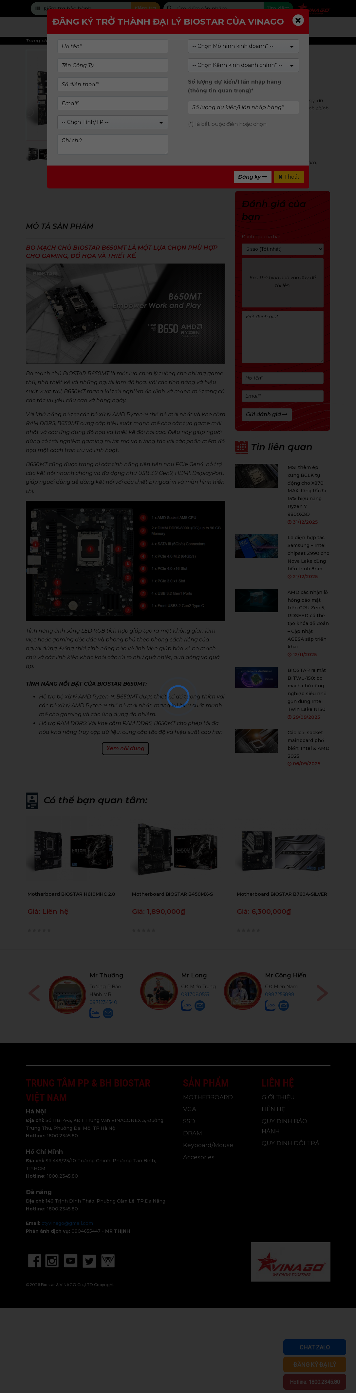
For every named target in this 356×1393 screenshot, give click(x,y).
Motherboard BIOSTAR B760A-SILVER (282, 894)
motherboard (271, 163)
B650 (186, 163)
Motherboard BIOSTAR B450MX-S (172, 894)
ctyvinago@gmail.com (67, 1223)
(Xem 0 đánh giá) (217, 67)
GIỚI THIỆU (278, 1097)
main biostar (190, 170)
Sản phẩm (133, 27)
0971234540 (103, 1002)
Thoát (289, 177)
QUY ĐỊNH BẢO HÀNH (284, 1126)
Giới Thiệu (232, 27)
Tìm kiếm (278, 8)
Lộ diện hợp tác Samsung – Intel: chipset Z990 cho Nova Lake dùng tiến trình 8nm (308, 553)
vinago (216, 170)
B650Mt (204, 163)
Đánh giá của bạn (262, 237)
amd (247, 163)
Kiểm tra (145, 8)
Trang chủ (86, 27)
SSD (189, 1121)
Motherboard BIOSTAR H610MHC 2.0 (71, 894)
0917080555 (195, 994)
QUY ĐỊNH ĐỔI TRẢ (290, 1143)
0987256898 (279, 994)
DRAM (192, 1133)
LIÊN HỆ (273, 1109)
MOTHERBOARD (204, 155)
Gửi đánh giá (267, 414)
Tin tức (274, 27)
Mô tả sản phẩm (59, 226)
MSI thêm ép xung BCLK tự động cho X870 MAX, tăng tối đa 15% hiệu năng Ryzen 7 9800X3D (307, 490)
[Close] (298, 20)
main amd (228, 163)
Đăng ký (252, 177)
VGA (189, 1109)
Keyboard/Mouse (208, 1145)
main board (302, 163)
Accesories (199, 1157)
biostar (165, 170)
